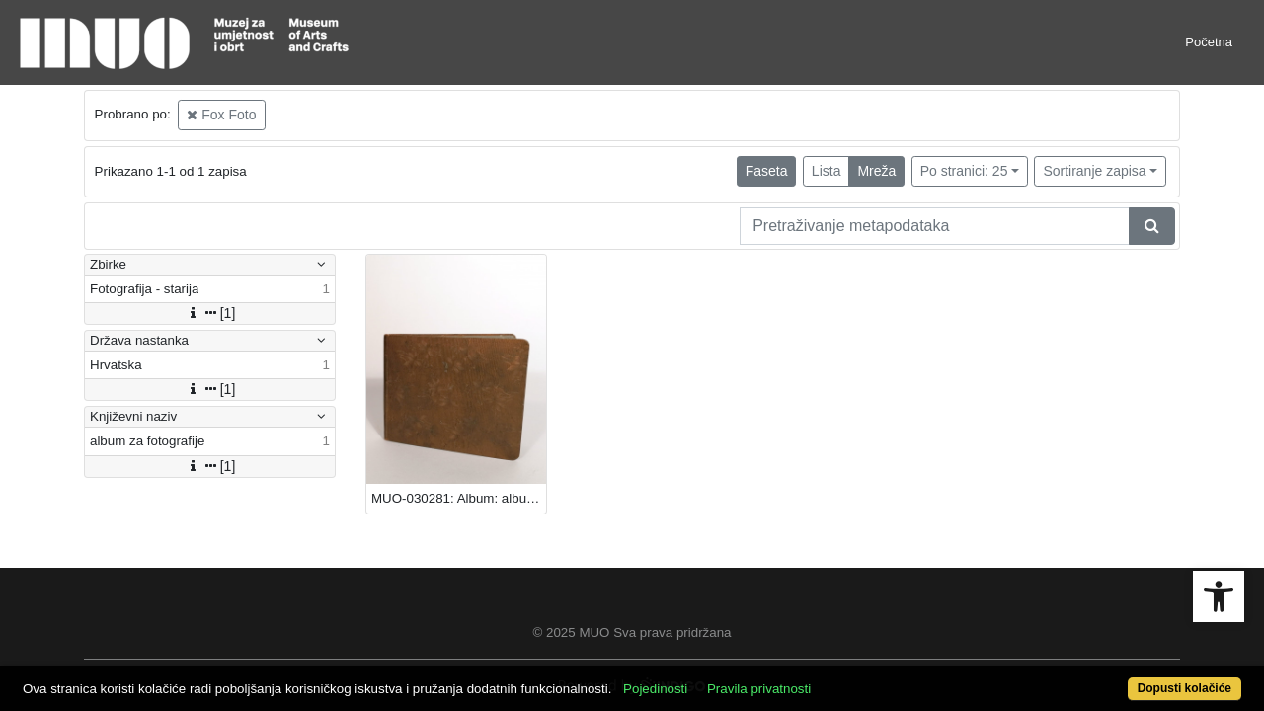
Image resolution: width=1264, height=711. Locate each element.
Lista (826, 171)
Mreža (876, 171)
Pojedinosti (718, 678)
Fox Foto (221, 114)
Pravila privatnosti (822, 678)
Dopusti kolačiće (1116, 678)
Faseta (767, 171)
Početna (1208, 42)
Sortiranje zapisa (1094, 171)
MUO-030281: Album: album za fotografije (458, 498)
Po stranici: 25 (964, 171)
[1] (210, 313)
